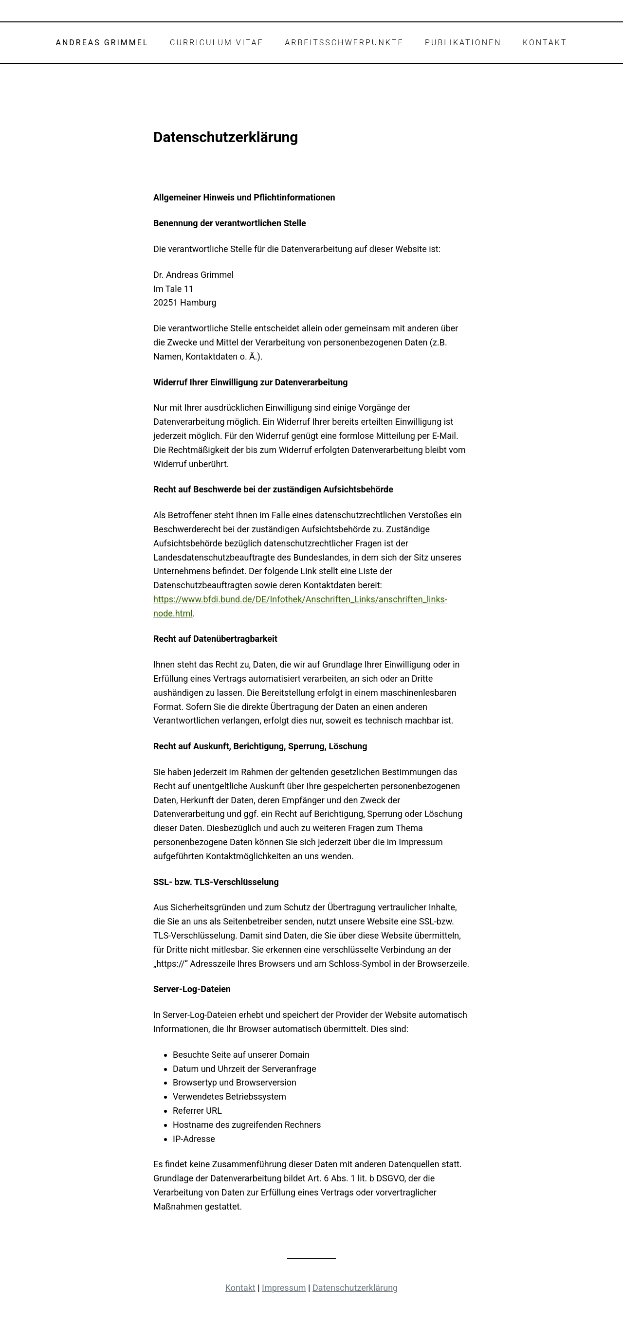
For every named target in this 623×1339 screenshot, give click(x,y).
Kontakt (240, 1288)
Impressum (284, 1288)
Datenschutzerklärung (355, 1288)
